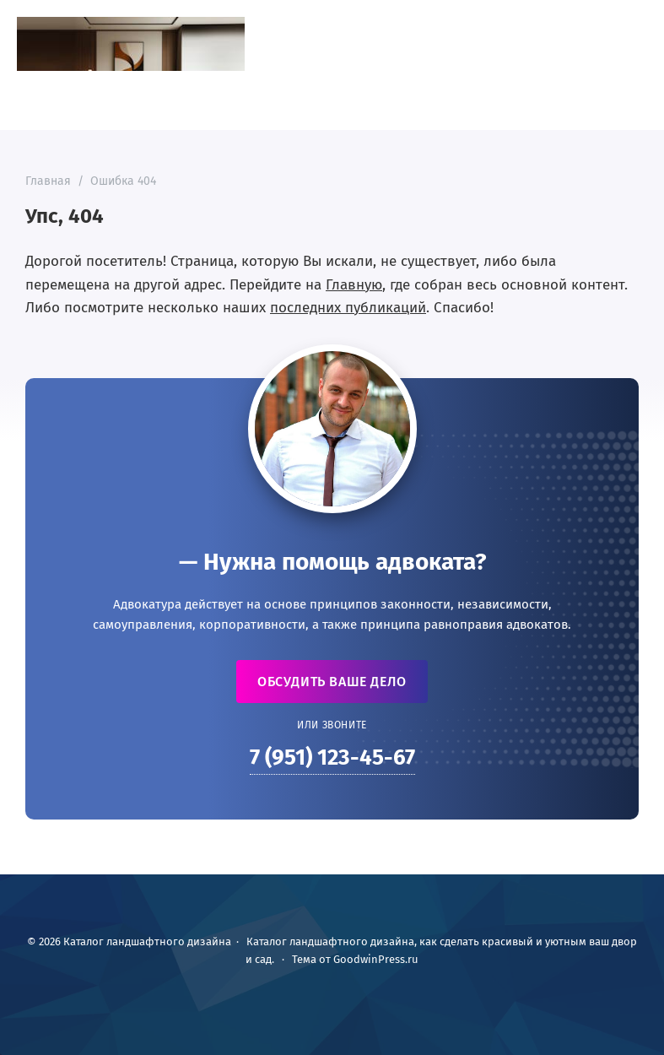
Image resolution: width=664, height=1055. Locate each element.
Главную (354, 285)
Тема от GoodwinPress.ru (355, 959)
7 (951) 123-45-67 (332, 757)
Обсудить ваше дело (332, 682)
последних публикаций (348, 307)
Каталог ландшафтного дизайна (131, 44)
